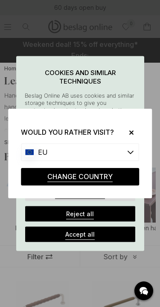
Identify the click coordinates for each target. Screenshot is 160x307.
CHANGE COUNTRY (80, 176)
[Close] (128, 132)
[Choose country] (80, 152)
